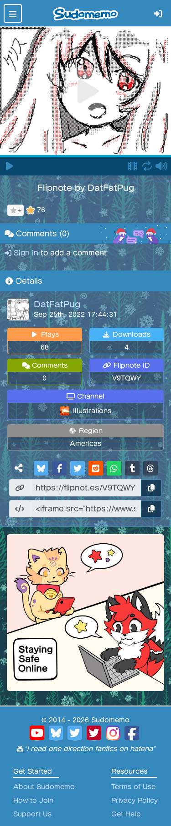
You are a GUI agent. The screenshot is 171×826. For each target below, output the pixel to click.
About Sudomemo (44, 787)
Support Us (32, 814)
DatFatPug (57, 304)
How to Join (33, 800)
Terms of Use (133, 787)
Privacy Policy (134, 800)
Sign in (23, 253)
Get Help (126, 814)
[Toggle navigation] (13, 13)
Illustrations (92, 411)
